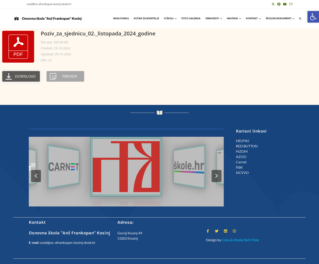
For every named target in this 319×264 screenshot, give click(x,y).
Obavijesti (213, 18)
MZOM (242, 151)
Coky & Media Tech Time (240, 230)
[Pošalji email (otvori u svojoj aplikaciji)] (290, 4)
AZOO (241, 156)
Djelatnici (234, 259)
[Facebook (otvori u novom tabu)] (279, 4)
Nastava (234, 18)
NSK (239, 167)
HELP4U (242, 141)
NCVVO (242, 172)
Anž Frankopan (283, 259)
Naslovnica (121, 18)
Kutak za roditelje (146, 18)
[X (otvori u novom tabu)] (273, 4)
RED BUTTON (247, 146)
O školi (170, 18)
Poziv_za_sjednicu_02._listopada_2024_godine (98, 33)
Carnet (241, 162)
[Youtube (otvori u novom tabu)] (285, 4)
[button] (300, 18)
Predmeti (264, 259)
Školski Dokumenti (280, 18)
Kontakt (253, 18)
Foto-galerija (190, 18)
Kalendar (249, 259)
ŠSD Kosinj (218, 259)
